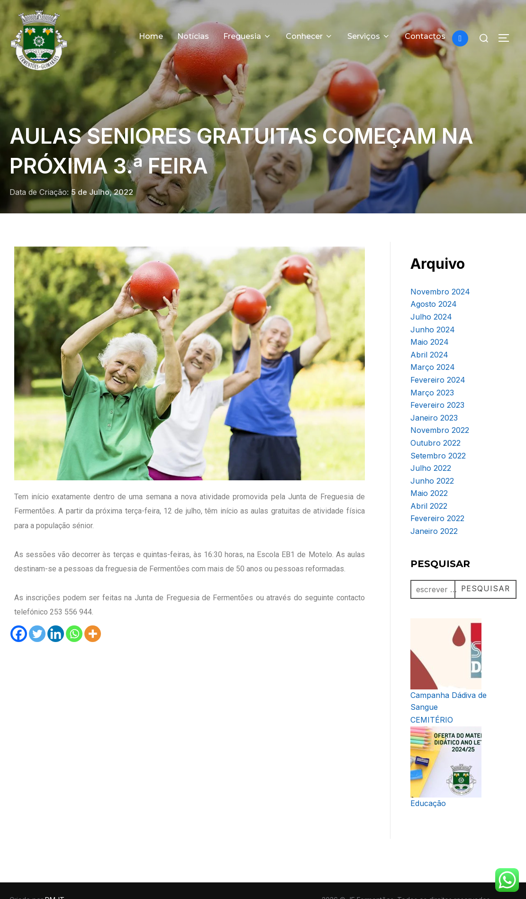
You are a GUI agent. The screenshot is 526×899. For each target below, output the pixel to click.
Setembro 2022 (438, 436)
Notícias (193, 36)
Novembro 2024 (440, 272)
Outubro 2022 (435, 424)
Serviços (368, 36)
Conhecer (309, 36)
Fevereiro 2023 (437, 386)
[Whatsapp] (74, 614)
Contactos (425, 36)
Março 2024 (432, 348)
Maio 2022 (429, 474)
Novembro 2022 (439, 411)
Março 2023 (432, 373)
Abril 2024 (429, 335)
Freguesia (247, 36)
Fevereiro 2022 (437, 499)
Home (151, 36)
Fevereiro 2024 (437, 361)
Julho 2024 (431, 298)
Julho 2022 (430, 449)
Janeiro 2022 (434, 512)
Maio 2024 (429, 323)
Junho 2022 (432, 462)
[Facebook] (18, 614)
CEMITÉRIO (431, 701)
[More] (92, 614)
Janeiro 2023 (434, 399)
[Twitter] (37, 614)
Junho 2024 (432, 310)
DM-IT (54, 881)
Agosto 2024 (433, 285)
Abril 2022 (428, 487)
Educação (428, 784)
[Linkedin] (55, 614)
